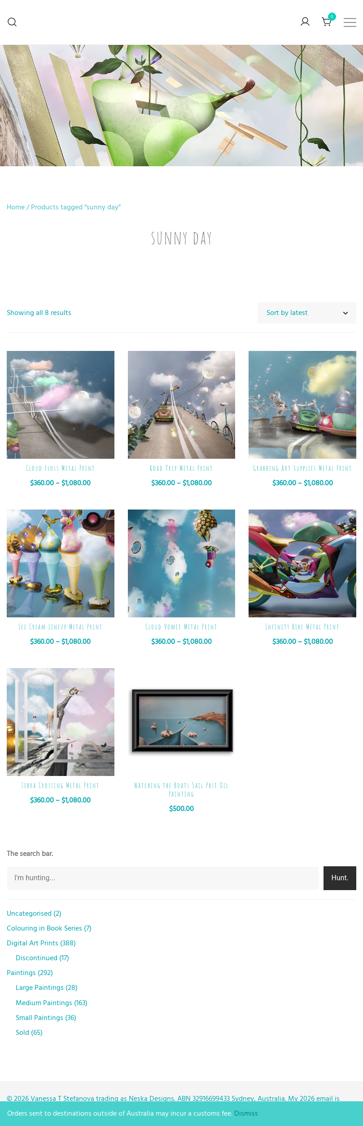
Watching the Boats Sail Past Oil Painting (181, 789)
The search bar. (30, 854)
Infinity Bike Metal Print (302, 626)
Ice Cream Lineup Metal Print (60, 626)
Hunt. (340, 877)
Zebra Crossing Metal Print (61, 785)
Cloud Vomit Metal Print (181, 626)
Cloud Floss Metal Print (60, 468)
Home (16, 207)
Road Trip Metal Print (181, 468)
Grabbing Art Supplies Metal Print (302, 468)
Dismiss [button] (246, 1113)
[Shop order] (307, 313)
